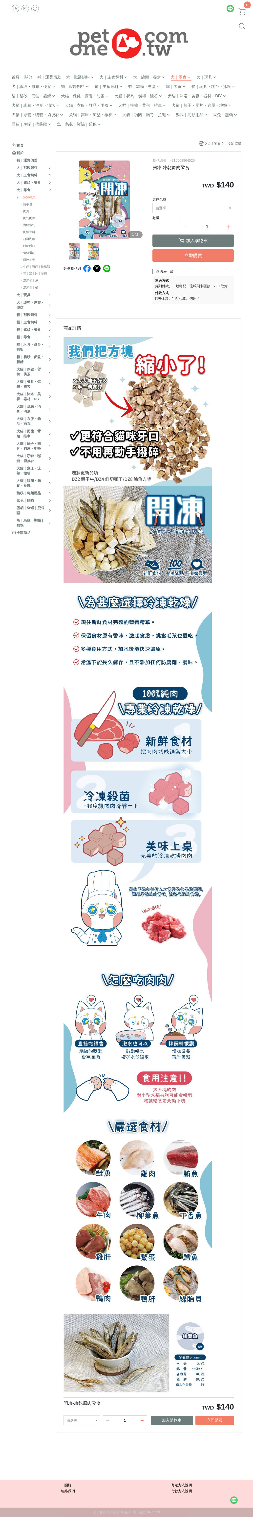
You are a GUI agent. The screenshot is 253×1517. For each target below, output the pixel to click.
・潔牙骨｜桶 (29, 287)
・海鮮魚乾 (27, 225)
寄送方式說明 (181, 1485)
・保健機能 (27, 253)
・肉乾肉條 (27, 218)
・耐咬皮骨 (27, 260)
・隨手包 (26, 204)
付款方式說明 (181, 1491)
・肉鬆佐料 (27, 232)
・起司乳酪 (27, 239)
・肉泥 (24, 211)
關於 (67, 1485)
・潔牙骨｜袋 (29, 280)
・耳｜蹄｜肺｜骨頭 (33, 273)
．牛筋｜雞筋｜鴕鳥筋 (35, 266)
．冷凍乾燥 (27, 197)
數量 (155, 218)
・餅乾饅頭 (27, 246)
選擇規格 (159, 199)
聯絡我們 (68, 1491)
